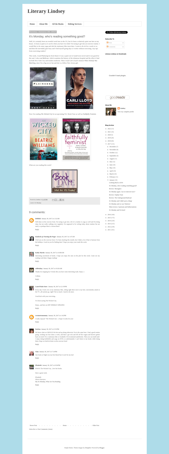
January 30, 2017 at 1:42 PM (57, 315)
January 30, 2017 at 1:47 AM (66, 237)
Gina (37, 352)
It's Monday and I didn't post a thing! (120, 201)
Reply (37, 229)
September (112, 156)
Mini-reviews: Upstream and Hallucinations (122, 207)
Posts (109, 43)
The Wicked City (46, 114)
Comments (111, 47)
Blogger (101, 448)
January (112, 180)
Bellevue (46, 58)
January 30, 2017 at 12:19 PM (57, 286)
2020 (109, 135)
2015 (109, 218)
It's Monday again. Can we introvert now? (122, 192)
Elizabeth (38, 365)
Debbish (38, 219)
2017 (109, 144)
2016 (109, 215)
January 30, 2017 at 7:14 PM (48, 352)
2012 (109, 227)
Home (32, 24)
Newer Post (33, 425)
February (112, 177)
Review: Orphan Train (116, 195)
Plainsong (44, 56)
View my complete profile (126, 112)
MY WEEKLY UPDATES (56, 305)
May (111, 168)
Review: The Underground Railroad (120, 198)
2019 (109, 138)
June (111, 165)
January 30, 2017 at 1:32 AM (51, 219)
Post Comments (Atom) (45, 429)
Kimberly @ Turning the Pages (45, 237)
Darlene (38, 329)
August (111, 159)
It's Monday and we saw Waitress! (119, 204)
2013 (109, 224)
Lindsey (122, 108)
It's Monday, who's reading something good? (123, 186)
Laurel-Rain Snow (41, 286)
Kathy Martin (40, 253)
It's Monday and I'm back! (117, 210)
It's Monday (38, 203)
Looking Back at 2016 (116, 183)
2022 (109, 129)
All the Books (58, 24)
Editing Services (75, 24)
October (112, 153)
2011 (109, 230)
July (110, 162)
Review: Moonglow (115, 189)
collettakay (39, 268)
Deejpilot (88, 448)
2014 (109, 221)
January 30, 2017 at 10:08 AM (54, 253)
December (112, 147)
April (111, 171)
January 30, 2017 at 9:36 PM (51, 365)
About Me (43, 24)
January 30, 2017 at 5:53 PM (50, 329)
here (45, 258)
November (112, 150)
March (111, 174)
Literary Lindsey (46, 11)
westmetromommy (41, 315)
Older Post (96, 425)
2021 (109, 132)
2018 (109, 141)
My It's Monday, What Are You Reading (47, 382)
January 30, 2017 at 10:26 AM (52, 268)
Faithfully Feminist (89, 114)
